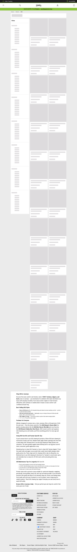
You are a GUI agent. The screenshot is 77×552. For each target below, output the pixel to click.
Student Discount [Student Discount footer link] (57, 505)
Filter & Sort (20, 20)
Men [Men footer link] (54, 524)
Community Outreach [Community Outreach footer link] (42, 522)
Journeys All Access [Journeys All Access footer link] (58, 498)
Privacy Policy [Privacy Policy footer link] (40, 524)
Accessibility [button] (70, 1)
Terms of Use (23, 506)
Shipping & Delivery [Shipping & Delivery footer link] (41, 505)
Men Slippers (22, 545)
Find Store (29, 514)
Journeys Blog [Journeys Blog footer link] (56, 500)
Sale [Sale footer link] (54, 529)
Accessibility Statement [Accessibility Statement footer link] (43, 531)
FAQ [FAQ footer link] (38, 498)
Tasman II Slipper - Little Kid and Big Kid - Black (37, 545)
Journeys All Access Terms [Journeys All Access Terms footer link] (44, 536)
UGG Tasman (22, 418)
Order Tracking (7, 1)
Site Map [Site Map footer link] (39, 514)
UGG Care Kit (40, 462)
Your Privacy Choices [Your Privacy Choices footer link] (43, 527)
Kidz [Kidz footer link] (54, 527)
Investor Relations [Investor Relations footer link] (41, 538)
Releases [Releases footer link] (55, 531)
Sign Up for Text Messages (22, 498)
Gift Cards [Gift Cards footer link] (55, 507)
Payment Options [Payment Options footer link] (41, 509)
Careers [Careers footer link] (39, 520)
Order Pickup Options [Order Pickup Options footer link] (42, 507)
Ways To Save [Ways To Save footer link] (56, 502)
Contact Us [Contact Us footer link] (39, 496)
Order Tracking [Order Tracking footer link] (41, 500)
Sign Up (14, 495)
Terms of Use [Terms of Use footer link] (40, 529)
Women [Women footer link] (54, 522)
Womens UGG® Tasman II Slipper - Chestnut (58, 545)
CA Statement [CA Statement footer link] (40, 534)
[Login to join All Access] (31, 9)
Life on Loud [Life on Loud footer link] (55, 496)
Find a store (22, 512)
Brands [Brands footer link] (55, 520)
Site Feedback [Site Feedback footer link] (40, 512)
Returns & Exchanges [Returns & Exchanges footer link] (42, 502)
